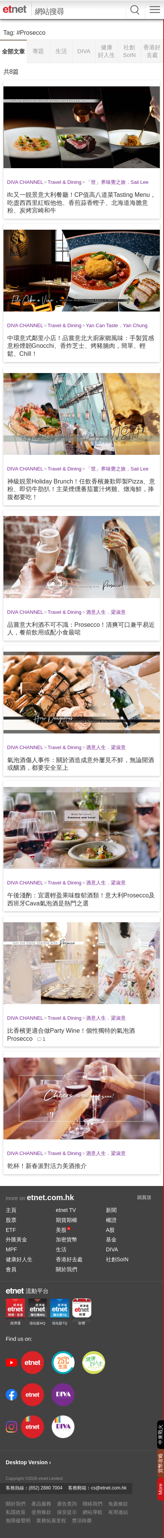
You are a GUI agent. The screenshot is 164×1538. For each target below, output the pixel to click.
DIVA (112, 1249)
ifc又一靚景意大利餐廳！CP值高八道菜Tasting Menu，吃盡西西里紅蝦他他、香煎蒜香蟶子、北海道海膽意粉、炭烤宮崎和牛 (81, 202)
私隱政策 (16, 1512)
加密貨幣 (66, 1239)
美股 (63, 1230)
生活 (61, 1249)
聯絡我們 (92, 1504)
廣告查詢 (67, 1504)
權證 (111, 1220)
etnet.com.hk (50, 1197)
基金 (111, 1239)
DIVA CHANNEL (25, 182)
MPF (11, 1249)
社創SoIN (117, 1259)
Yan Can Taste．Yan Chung (117, 325)
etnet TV (66, 1210)
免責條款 (118, 1504)
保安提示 (67, 1512)
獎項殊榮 (82, 1520)
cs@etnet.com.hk (109, 1488)
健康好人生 (19, 1259)
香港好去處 (69, 1259)
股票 (11, 1220)
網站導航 (92, 1512)
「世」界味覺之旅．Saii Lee (117, 182)
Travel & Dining (64, 182)
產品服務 (41, 1504)
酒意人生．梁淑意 (106, 612)
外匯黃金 (16, 1239)
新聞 (111, 1210)
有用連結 (118, 1512)
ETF (11, 1230)
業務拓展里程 (51, 1520)
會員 (11, 1269)
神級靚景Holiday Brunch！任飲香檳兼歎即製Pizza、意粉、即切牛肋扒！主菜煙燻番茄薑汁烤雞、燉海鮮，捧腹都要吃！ (81, 489)
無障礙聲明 (18, 1520)
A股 (110, 1230)
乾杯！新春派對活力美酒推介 (47, 1166)
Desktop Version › (28, 1462)
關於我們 (66, 1269)
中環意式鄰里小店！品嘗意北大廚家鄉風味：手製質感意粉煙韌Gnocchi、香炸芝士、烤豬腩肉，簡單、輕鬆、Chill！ (80, 346)
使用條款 (41, 1512)
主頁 (11, 1210)
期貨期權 (66, 1220)
